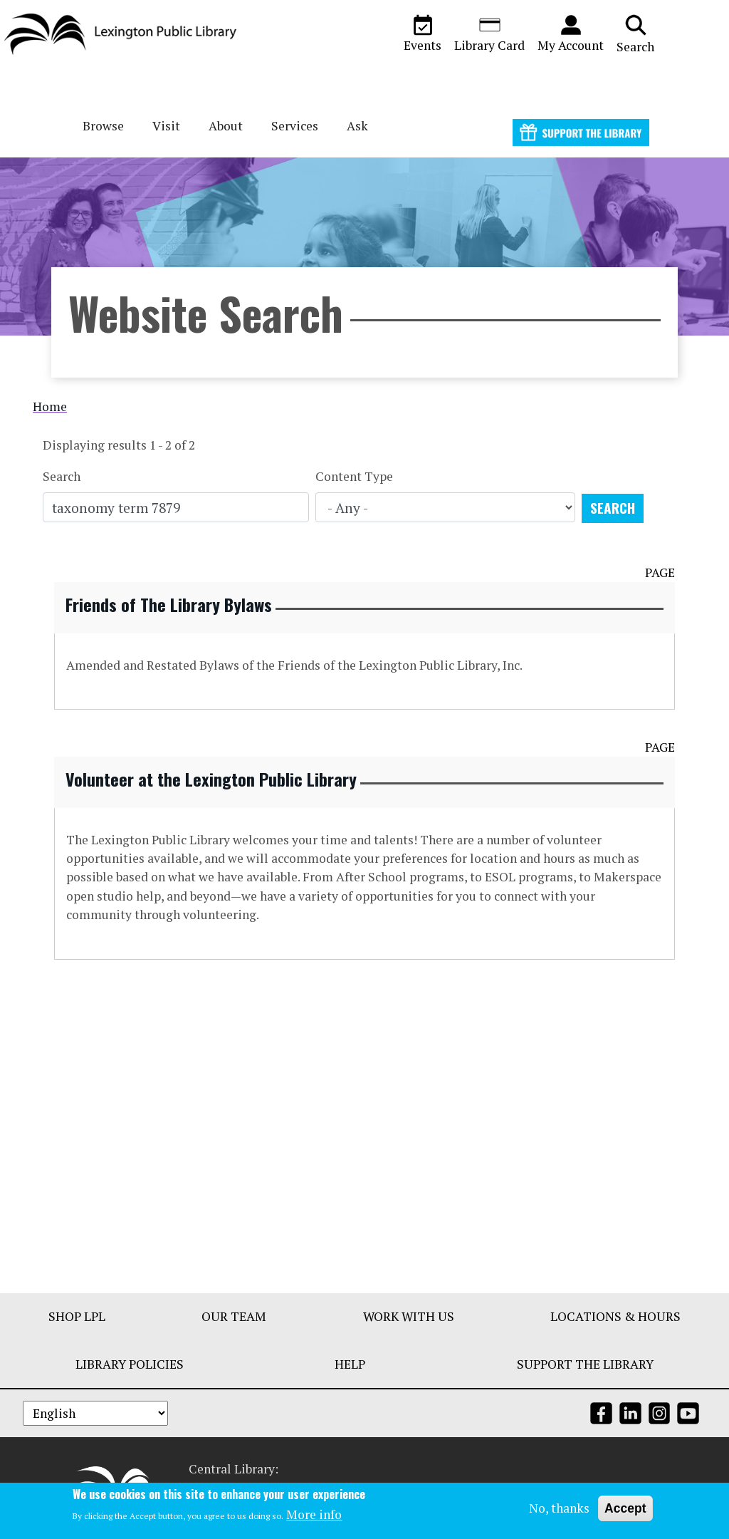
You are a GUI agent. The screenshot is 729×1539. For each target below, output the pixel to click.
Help (350, 1364)
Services (294, 126)
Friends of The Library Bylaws (168, 604)
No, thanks (559, 1509)
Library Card (489, 33)
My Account (570, 33)
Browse (103, 126)
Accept (625, 1509)
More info (314, 1516)
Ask (357, 126)
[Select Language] (95, 1413)
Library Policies (129, 1364)
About (226, 126)
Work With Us (408, 1316)
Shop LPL (76, 1316)
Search (635, 33)
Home (50, 406)
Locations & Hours (615, 1316)
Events (422, 33)
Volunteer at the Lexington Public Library (211, 779)
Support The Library (585, 1364)
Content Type (354, 476)
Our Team (233, 1316)
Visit (166, 126)
